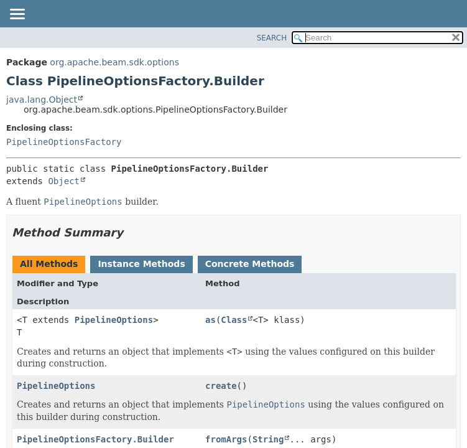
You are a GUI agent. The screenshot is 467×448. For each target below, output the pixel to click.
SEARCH (272, 38)
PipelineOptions (114, 320)
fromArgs (226, 439)
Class (234, 320)
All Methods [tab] (49, 264)
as (210, 320)
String (268, 439)
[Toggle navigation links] (16, 15)
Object (64, 181)
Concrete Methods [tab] (250, 264)
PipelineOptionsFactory (63, 142)
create (221, 386)
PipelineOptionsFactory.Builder (95, 439)
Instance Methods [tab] (141, 264)
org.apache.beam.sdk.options (114, 62)
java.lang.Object (41, 100)
